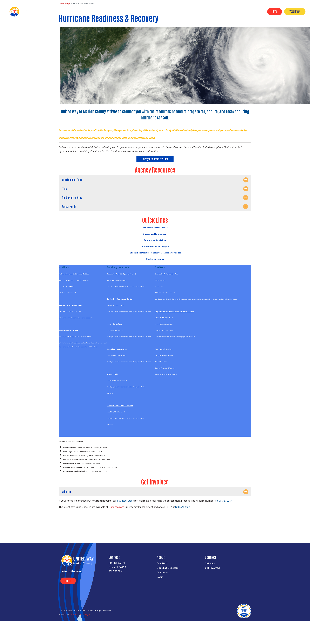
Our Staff (162, 563)
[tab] (155, 179)
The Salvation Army (72, 197)
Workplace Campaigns (249, 11)
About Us (176, 11)
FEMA (64, 188)
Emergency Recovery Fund (155, 159)
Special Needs (69, 206)
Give (274, 11)
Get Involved (193, 11)
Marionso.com (116, 506)
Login (160, 576)
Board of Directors (167, 567)
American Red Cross (72, 180)
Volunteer (294, 11)
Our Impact (226, 11)
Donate (68, 580)
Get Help (209, 11)
